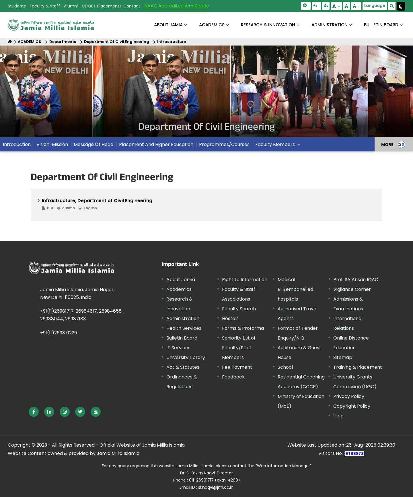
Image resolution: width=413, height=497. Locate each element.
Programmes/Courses (224, 144)
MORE (387, 144)
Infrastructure (171, 41)
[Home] (10, 42)
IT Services (178, 347)
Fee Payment (237, 367)
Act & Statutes (182, 367)
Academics (179, 289)
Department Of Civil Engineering (116, 41)
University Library (185, 357)
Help (338, 416)
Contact (131, 6)
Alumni (71, 6)
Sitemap (342, 357)
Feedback (233, 377)
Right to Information (244, 279)
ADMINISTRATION (329, 25)
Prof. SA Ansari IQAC (355, 279)
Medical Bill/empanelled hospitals (295, 289)
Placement (108, 6)
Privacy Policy (348, 396)
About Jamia (168, 25)
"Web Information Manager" (283, 466)
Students (17, 6)
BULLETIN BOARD (381, 25)
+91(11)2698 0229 (58, 333)
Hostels (230, 318)
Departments (62, 41)
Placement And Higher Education (156, 144)
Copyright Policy (351, 406)
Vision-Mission (52, 144)
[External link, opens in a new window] (34, 412)
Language (374, 5)
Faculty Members (275, 144)
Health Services (183, 328)
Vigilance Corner (352, 289)
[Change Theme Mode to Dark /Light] (401, 6)
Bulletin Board (181, 338)
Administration (182, 318)
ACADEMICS (212, 25)
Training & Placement (357, 367)
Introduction (17, 144)
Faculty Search (239, 308)
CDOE (87, 6)
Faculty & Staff (45, 6)
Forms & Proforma (243, 328)
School (285, 367)
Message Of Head (93, 144)
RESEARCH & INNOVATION (268, 25)
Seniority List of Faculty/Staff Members (239, 348)
